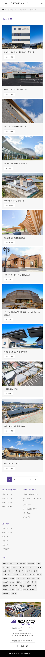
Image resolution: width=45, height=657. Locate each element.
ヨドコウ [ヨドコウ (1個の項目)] (23, 575)
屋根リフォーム (7, 494)
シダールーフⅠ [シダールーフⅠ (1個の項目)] (19, 571)
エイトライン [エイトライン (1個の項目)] (22, 567)
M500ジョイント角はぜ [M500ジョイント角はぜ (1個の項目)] (17, 563)
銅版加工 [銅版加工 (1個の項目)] (6, 593)
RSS (27, 645)
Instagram (22, 645)
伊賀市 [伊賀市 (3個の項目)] (5, 578)
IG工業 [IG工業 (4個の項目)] (5, 563)
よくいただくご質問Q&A (31, 509)
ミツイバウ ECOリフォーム (27, 653)
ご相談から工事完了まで (30, 494)
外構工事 (5, 541)
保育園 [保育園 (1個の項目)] (12, 578)
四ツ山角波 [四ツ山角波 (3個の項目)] (35, 578)
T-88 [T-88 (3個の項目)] (38, 563)
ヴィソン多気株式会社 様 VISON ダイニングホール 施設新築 (22, 313)
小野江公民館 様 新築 (11, 463)
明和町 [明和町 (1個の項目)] (22, 586)
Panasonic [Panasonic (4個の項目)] (31, 563)
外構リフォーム (7, 506)
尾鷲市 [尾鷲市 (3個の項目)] (19, 582)
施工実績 (8, 168)
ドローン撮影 (9, 57)
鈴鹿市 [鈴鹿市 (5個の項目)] (26, 590)
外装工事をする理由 (10, 490)
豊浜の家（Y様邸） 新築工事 (14, 201)
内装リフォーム (7, 502)
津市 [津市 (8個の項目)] (34, 586)
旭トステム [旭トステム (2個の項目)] (13, 586)
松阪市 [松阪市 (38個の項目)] (28, 586)
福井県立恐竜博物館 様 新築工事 (15, 164)
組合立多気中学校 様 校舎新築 (14, 426)
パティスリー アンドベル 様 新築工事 (17, 275)
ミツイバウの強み (29, 490)
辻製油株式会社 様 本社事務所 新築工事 (19, 52)
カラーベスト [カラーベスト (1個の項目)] (7, 571)
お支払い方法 (27, 505)
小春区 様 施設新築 (11, 389)
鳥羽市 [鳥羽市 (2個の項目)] (14, 593)
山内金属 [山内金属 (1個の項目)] (26, 582)
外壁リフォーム (7, 498)
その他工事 (6, 549)
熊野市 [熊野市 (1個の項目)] (5, 590)
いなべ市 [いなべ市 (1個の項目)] (6, 567)
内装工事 (5, 537)
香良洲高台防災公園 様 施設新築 (15, 352)
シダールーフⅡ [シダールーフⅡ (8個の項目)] (32, 571)
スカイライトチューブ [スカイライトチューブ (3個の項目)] (10, 575)
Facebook (17, 645)
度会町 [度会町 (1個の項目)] (34, 582)
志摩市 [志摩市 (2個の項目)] (5, 586)
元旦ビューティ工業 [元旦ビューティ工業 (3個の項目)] (23, 578)
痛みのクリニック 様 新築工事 (15, 89)
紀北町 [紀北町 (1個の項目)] (19, 590)
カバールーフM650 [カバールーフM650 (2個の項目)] (35, 567)
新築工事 (5, 545)
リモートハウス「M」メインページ (32, 499)
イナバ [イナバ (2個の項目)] (14, 567)
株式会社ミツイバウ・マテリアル (22, 641)
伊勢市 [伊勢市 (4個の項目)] (38, 575)
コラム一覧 (26, 517)
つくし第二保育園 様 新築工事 (15, 126)
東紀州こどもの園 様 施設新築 (14, 238)
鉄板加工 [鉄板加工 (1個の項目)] (33, 590)
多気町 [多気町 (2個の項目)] (5, 582)
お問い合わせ (27, 513)
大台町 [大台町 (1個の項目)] (12, 582)
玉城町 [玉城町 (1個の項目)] (12, 590)
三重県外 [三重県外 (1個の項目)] (31, 575)
